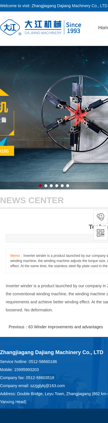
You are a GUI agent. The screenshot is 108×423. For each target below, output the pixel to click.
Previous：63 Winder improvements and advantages (56, 327)
